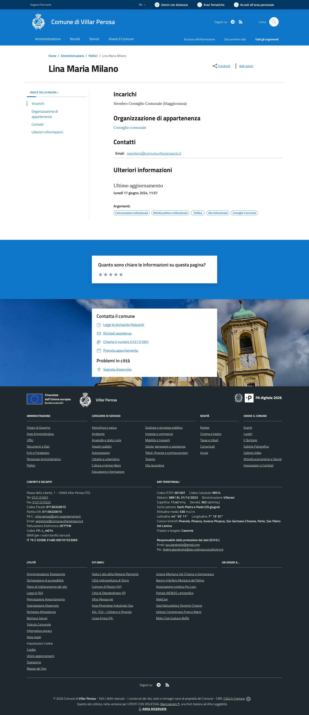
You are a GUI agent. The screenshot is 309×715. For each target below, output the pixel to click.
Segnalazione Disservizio (43, 605)
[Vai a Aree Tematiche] (211, 4)
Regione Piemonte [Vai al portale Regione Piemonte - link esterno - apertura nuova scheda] (40, 5)
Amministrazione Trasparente (46, 574)
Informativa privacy (39, 630)
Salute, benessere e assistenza (165, 446)
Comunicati (207, 446)
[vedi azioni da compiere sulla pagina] (243, 66)
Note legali (34, 637)
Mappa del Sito (36, 668)
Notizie (204, 427)
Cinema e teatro (210, 433)
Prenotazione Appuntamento (46, 599)
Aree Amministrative (40, 433)
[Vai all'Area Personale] (254, 4)
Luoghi (248, 433)
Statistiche (34, 662)
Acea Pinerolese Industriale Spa (112, 605)
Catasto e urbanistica (105, 459)
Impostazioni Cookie (40, 643)
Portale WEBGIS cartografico (175, 593)
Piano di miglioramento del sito (47, 586)
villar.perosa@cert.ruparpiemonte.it (58, 516)
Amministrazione (72, 55)
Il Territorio (250, 440)
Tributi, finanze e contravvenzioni (166, 452)
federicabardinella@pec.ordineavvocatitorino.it (193, 549)
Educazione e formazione (108, 471)
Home (52, 55)
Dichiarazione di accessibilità (45, 580)
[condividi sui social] (221, 66)
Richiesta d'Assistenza (41, 611)
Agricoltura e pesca (104, 427)
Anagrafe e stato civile (106, 440)
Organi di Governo (38, 427)
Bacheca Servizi (37, 618)
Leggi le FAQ (35, 593)
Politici (93, 55)
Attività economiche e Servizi (263, 459)
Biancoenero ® (170, 704)
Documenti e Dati (38, 446)
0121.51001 (40, 497)
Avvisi (204, 452)
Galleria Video (252, 452)
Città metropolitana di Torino (110, 580)
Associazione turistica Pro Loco (176, 586)
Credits (31, 649)
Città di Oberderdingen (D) (109, 593)
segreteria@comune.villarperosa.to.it (154, 153)
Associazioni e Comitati (259, 465)
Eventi (248, 427)
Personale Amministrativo (44, 459)
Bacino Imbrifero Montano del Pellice (180, 580)
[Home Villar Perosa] (72, 22)
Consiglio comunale (130, 127)
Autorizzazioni (101, 452)
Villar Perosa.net (102, 599)
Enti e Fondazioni (38, 452)
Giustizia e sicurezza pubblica (163, 427)
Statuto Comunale (39, 624)
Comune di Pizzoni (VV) (106, 586)
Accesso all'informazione (199, 39)
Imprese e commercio (159, 433)
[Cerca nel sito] (274, 22)
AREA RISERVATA (152, 709)
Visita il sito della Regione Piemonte (115, 574)
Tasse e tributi (209, 440)
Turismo (150, 459)
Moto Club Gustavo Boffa (172, 618)
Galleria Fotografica (256, 446)
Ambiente (98, 433)
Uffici (30, 440)
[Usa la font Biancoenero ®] (171, 4)
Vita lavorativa (154, 465)
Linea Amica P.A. (102, 618)
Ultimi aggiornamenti (40, 656)
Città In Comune (234, 698)
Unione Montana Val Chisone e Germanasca (185, 574)
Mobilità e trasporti (157, 440)
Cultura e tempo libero (106, 465)
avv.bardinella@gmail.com (183, 544)
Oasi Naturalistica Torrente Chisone (179, 605)
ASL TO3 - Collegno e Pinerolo (112, 611)
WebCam (162, 599)
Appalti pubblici (102, 446)
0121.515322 (42, 502)
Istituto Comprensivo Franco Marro (178, 611)
